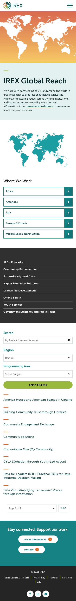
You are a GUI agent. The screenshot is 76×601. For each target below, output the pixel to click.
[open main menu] (70, 6)
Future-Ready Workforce (19, 276)
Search (8, 333)
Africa (9, 191)
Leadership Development (19, 290)
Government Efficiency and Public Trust (29, 312)
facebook (30, 594)
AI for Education (13, 262)
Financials (53, 577)
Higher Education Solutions (21, 283)
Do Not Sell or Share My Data (17, 577)
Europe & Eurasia (17, 223)
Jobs (39, 582)
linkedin (38, 594)
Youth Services (12, 305)
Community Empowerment (21, 269)
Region (8, 350)
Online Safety (12, 297)
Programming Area (16, 366)
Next (63, 508)
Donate (29, 549)
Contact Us (67, 577)
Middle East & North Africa (23, 234)
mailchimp (45, 594)
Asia (8, 212)
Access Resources (35, 539)
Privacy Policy (39, 577)
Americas (12, 202)
